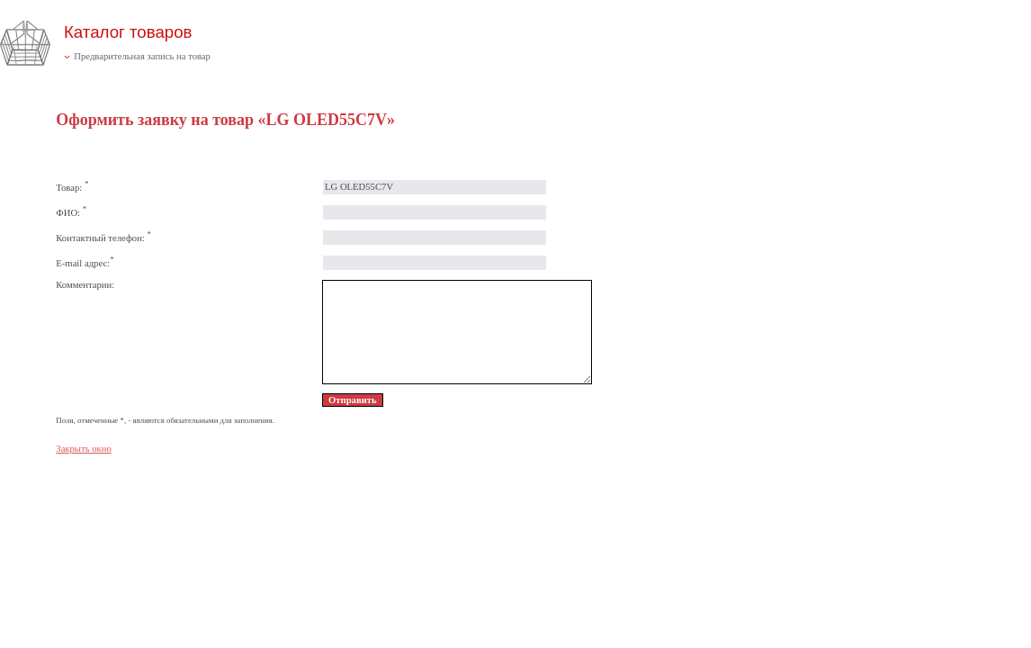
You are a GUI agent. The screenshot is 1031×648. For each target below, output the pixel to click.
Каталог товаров (128, 31)
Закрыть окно (83, 449)
